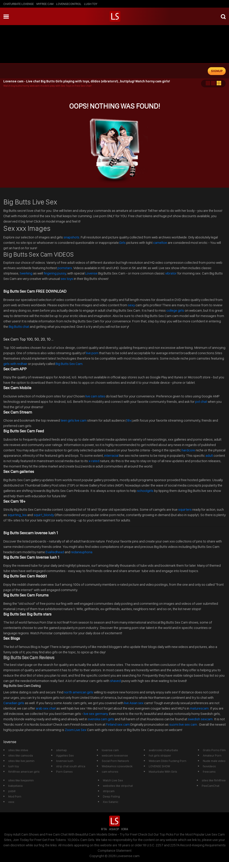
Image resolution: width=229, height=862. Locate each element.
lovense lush (64, 761)
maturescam (199, 708)
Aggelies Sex (65, 755)
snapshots (71, 237)
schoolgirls (145, 491)
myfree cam (44, 4)
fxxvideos (209, 766)
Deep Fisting (111, 796)
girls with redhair (15, 364)
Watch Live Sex (113, 780)
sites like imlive (18, 750)
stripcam (108, 791)
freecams (209, 771)
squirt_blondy (44, 515)
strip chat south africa (70, 766)
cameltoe (160, 242)
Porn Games (64, 771)
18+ (128, 420)
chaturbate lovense (18, 4)
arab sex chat (46, 708)
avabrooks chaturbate (163, 750)
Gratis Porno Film (214, 750)
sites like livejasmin (21, 780)
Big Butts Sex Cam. (69, 364)
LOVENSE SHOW (159, 766)
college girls (175, 310)
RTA (104, 829)
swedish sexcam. (200, 719)
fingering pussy (55, 273)
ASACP (114, 829)
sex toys (67, 279)
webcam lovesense (115, 755)
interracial (111, 455)
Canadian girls (13, 703)
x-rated (94, 461)
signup (217, 71)
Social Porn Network (115, 761)
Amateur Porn (212, 755)
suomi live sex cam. (183, 724)
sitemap (61, 750)
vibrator (171, 273)
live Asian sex (134, 703)
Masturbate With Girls (163, 771)
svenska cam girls (101, 719)
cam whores (110, 771)
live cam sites (95, 396)
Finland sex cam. (118, 724)
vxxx (11, 802)
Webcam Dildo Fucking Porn (167, 761)
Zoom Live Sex (75, 730)
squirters (185, 509)
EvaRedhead (55, 552)
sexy (131, 305)
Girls (122, 242)
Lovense (91, 273)
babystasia (15, 785)
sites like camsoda (20, 755)
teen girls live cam (74, 420)
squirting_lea (17, 515)
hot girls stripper (160, 755)
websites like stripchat (118, 785)
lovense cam (110, 750)
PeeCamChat (210, 785)
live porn (91, 353)
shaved (115, 681)
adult (209, 455)
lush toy (90, 4)
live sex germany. (96, 714)
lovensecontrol (68, 4)
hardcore (188, 450)
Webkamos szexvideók (117, 766)
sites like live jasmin (21, 761)
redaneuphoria (81, 552)
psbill (11, 791)
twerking (26, 273)
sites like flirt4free (214, 780)
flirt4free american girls (24, 771)
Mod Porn (14, 796)
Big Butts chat (19, 326)
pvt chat (201, 401)
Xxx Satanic (110, 802)
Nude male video (214, 761)
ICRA (124, 829)
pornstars (64, 268)
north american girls (78, 692)
